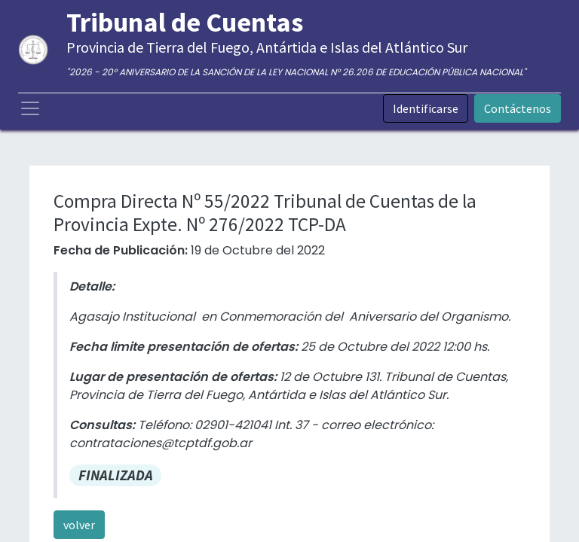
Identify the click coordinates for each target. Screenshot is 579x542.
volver (79, 524)
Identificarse (425, 108)
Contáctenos (517, 108)
